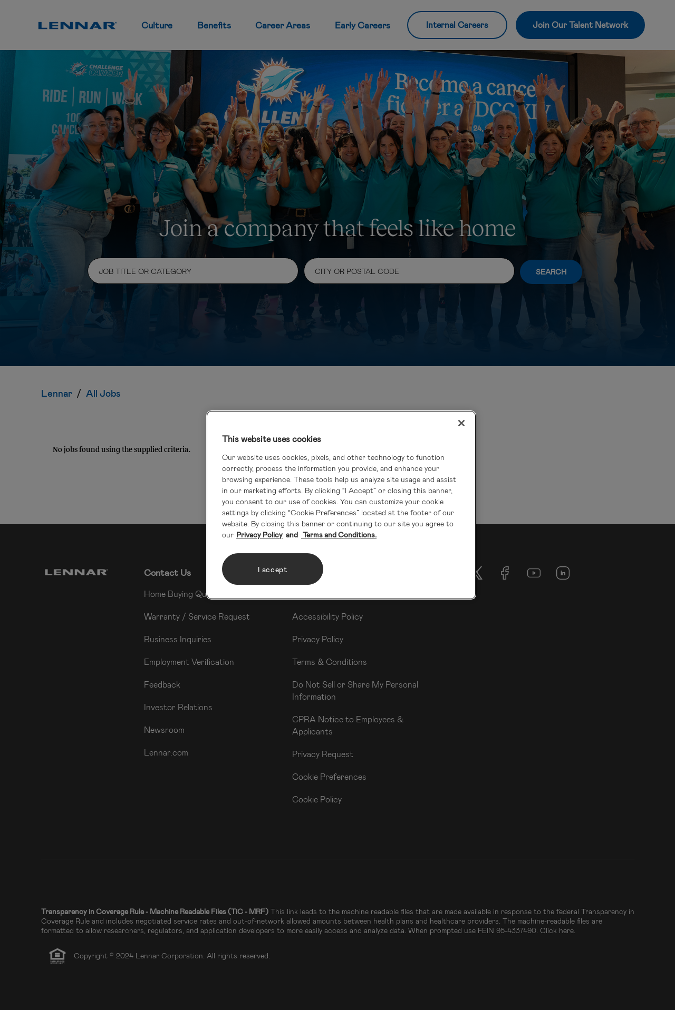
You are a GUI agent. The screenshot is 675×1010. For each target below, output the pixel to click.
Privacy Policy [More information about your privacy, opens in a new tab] (259, 534)
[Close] (461, 423)
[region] (341, 505)
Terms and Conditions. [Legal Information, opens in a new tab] (339, 534)
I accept (272, 569)
